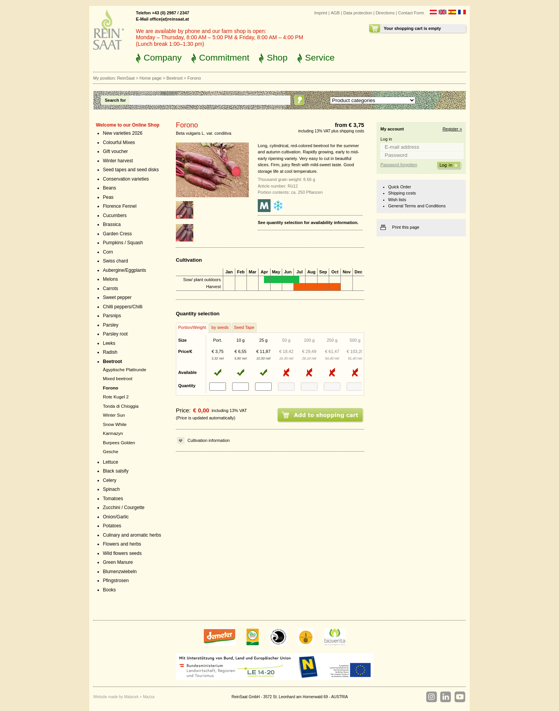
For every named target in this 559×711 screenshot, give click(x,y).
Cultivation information (208, 440)
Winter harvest (118, 160)
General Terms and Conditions (417, 205)
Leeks (109, 343)
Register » (452, 129)
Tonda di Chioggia (121, 406)
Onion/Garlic (116, 517)
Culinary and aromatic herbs (132, 535)
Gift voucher (115, 151)
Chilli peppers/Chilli (122, 306)
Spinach (111, 489)
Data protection (357, 12)
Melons (110, 279)
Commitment (224, 57)
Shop (277, 57)
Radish (110, 352)
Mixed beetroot (117, 378)
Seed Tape (244, 327)
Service (320, 57)
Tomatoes (113, 498)
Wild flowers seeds (122, 553)
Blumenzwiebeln (120, 571)
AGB (335, 12)
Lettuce (110, 462)
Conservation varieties (126, 179)
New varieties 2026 (122, 133)
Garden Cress (117, 233)
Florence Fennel (120, 206)
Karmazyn (113, 433)
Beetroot (175, 78)
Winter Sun (114, 415)
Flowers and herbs (122, 544)
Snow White (115, 424)
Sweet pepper (117, 297)
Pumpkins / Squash (123, 242)
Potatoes (112, 525)
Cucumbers (115, 215)
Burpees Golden (119, 442)
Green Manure (118, 562)
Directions (385, 12)
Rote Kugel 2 (115, 397)
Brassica (112, 224)
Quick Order (399, 186)
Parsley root (115, 334)
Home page (150, 78)
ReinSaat (126, 78)
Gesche (110, 451)
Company (163, 57)
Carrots (110, 288)
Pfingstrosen (116, 580)
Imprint (320, 12)
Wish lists (397, 199)
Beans (109, 188)
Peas (108, 197)
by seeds (220, 327)
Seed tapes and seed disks (131, 169)
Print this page (405, 227)
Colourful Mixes (119, 142)
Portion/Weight (192, 327)
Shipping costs (402, 193)
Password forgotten (398, 164)
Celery (109, 480)
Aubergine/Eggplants (124, 270)
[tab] (192, 328)
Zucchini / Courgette (123, 507)
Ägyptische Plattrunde (124, 369)
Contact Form (411, 12)
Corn (108, 252)
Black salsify (115, 471)
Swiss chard (115, 261)
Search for (115, 100)
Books (109, 590)
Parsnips (112, 315)
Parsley (110, 325)
